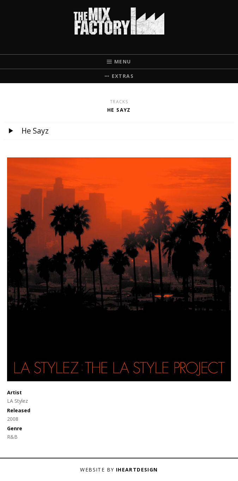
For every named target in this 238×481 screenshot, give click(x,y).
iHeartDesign (137, 469)
